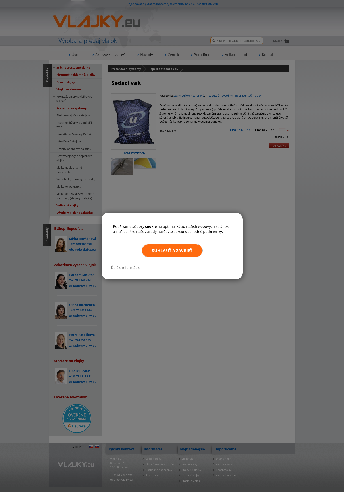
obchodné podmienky (203, 231)
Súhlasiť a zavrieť (172, 250)
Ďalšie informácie (125, 267)
